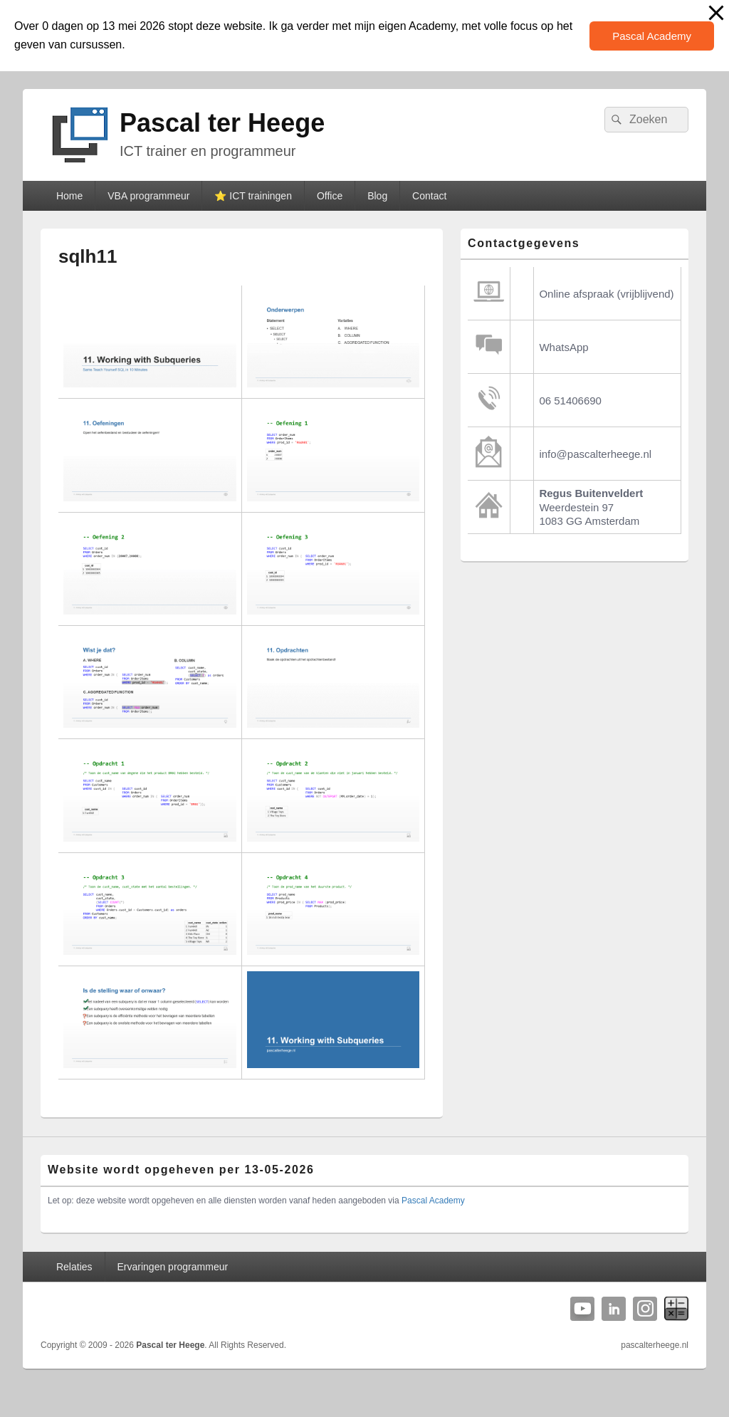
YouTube (582, 1309)
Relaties (74, 1266)
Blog (377, 196)
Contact (429, 196)
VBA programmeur (148, 196)
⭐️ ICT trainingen (253, 196)
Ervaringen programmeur (173, 1266)
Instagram (645, 1309)
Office (329, 196)
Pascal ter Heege (222, 122)
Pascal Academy (651, 36)
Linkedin (614, 1309)
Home (69, 196)
